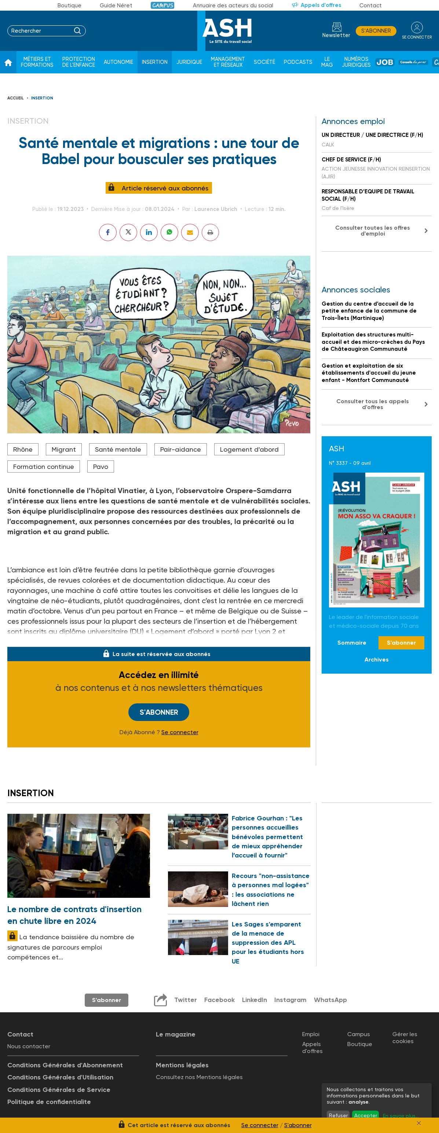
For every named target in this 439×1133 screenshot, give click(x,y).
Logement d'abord (249, 449)
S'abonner (376, 31)
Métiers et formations (37, 62)
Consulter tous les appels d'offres (372, 404)
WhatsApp (330, 1000)
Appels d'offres (321, 5)
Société (264, 62)
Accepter (365, 1115)
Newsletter (336, 35)
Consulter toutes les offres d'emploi (372, 230)
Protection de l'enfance (78, 62)
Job (385, 62)
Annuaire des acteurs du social (233, 5)
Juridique (189, 62)
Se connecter (179, 732)
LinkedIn (254, 1000)
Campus (163, 5)
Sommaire (351, 642)
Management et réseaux (228, 62)
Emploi (310, 1034)
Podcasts (298, 62)
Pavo (100, 466)
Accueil (15, 98)
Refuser (338, 1115)
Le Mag (327, 62)
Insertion (155, 62)
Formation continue (43, 466)
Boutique (69, 5)
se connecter (417, 37)
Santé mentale (118, 449)
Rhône (23, 449)
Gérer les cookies (404, 1038)
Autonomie (118, 62)
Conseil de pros (413, 62)
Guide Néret (116, 5)
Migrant (64, 449)
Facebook (219, 1000)
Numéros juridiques (356, 62)
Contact (370, 5)
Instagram (290, 1000)
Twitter (185, 1000)
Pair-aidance (180, 449)
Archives (377, 659)
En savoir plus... (401, 1116)
